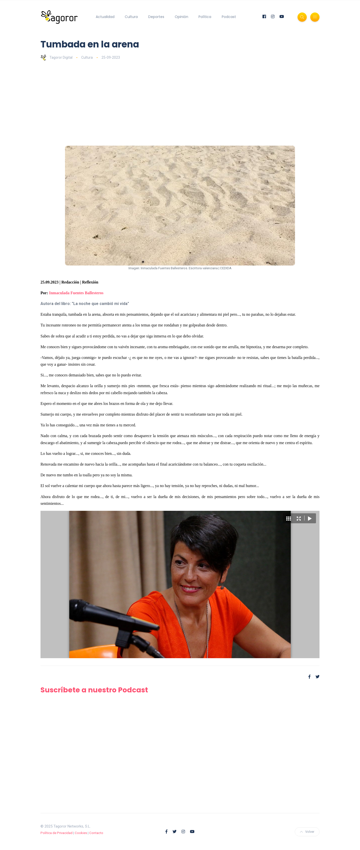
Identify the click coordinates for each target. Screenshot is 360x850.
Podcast (229, 16)
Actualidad (105, 16)
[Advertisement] (190, 103)
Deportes (156, 16)
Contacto (96, 833)
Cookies (81, 833)
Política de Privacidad (56, 833)
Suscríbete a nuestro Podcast (94, 690)
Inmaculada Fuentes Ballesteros (76, 293)
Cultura (131, 16)
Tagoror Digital (56, 57)
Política (204, 16)
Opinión (181, 16)
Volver (307, 832)
